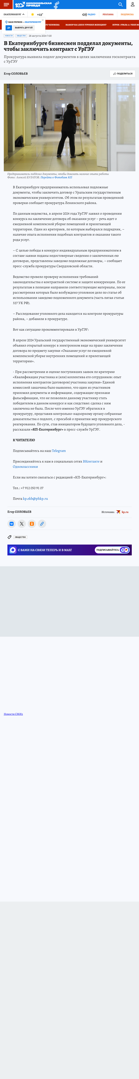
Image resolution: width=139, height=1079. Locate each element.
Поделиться (122, 74)
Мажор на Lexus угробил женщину (86, 24)
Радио (91, 14)
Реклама (108, 14)
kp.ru (125, 512)
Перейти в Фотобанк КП (56, 177)
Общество (21, 36)
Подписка (127, 14)
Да (8, 28)
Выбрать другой (24, 28)
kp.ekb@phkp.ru (35, 498)
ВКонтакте (91, 461)
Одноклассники (25, 466)
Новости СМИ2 (13, 714)
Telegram (59, 450)
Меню (4, 4)
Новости (8, 36)
